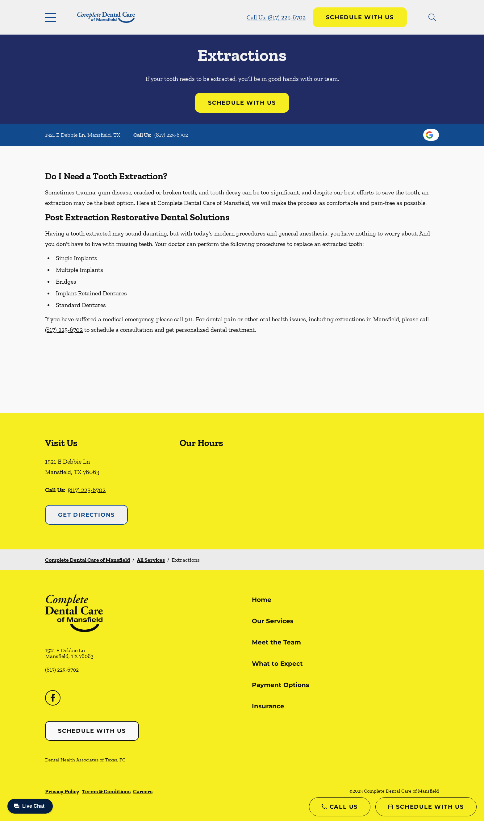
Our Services (273, 621)
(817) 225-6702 (171, 134)
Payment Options (280, 685)
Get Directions (86, 514)
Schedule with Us (360, 17)
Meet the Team (276, 642)
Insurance (268, 706)
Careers (142, 791)
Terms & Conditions (106, 791)
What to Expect (277, 663)
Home (261, 599)
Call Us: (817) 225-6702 (276, 17)
